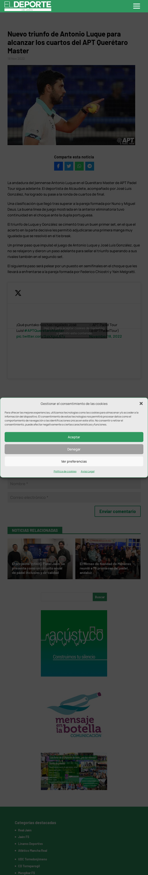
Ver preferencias (74, 461)
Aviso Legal (88, 471)
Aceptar (74, 437)
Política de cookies (65, 471)
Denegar (74, 449)
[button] (141, 403)
